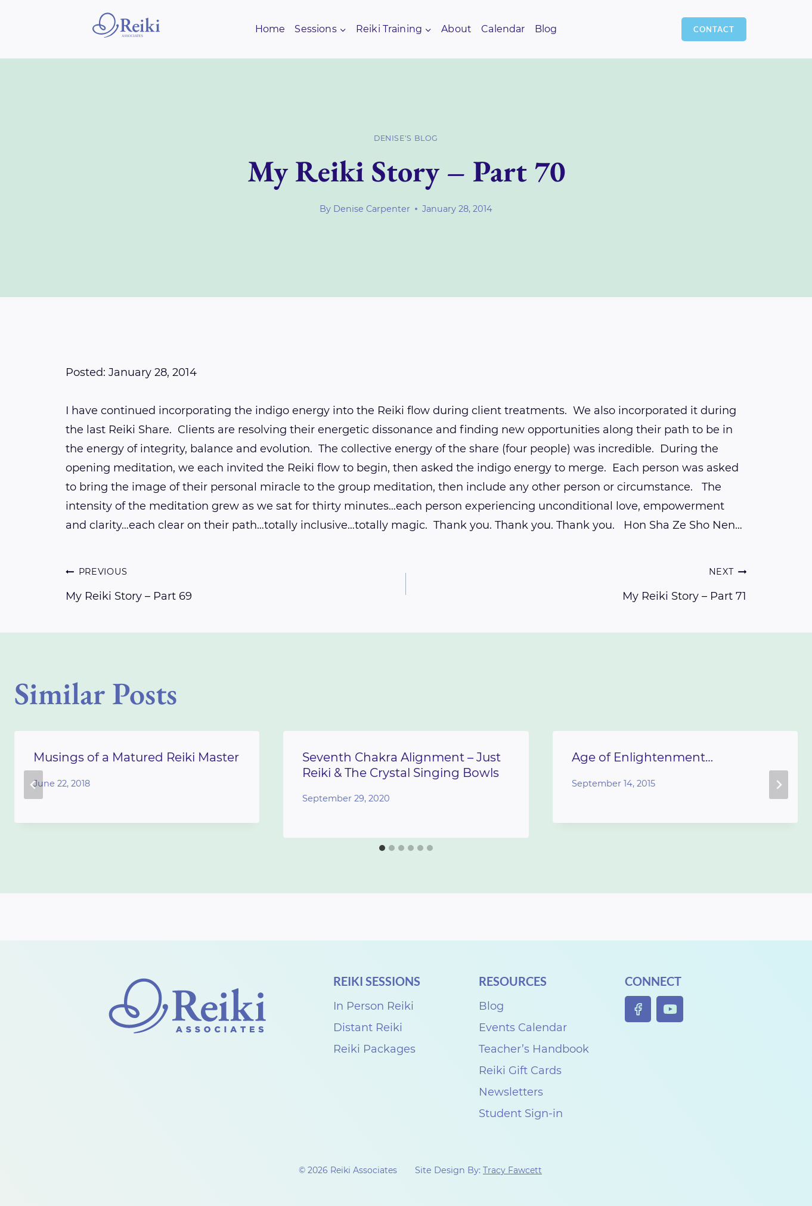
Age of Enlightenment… (642, 757)
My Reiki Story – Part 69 (230, 582)
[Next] (778, 784)
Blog (546, 29)
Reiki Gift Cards (520, 1070)
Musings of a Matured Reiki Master (136, 757)
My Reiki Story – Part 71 (581, 582)
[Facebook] (638, 1009)
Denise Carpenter (371, 208)
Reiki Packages (374, 1049)
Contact (713, 29)
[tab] (382, 848)
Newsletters (511, 1092)
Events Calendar (523, 1027)
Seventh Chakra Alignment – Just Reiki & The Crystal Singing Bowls (401, 764)
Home (270, 29)
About (456, 29)
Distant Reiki (367, 1027)
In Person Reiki (373, 1006)
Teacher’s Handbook (534, 1049)
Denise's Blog (406, 138)
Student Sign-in (521, 1113)
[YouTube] (669, 1009)
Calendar (503, 29)
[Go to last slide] (33, 784)
